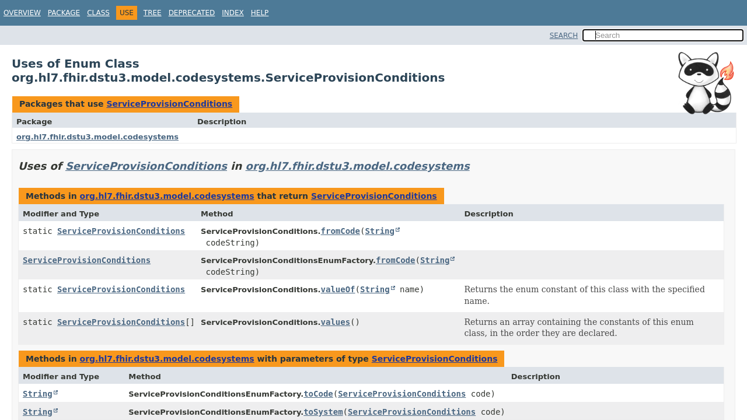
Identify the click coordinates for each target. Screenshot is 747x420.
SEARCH (564, 36)
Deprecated (192, 13)
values (336, 322)
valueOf (338, 289)
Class (98, 13)
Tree (153, 13)
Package (64, 13)
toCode (318, 393)
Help (260, 13)
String (380, 231)
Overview (22, 13)
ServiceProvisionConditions (169, 103)
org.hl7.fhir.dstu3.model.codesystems (97, 136)
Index (233, 13)
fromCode (340, 231)
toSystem (323, 411)
